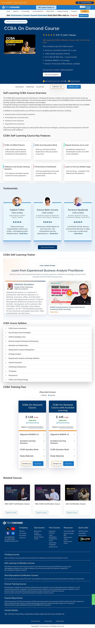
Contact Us (74, 11)
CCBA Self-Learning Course (45, 566)
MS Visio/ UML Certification (59, 568)
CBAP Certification (65, 601)
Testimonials (30, 87)
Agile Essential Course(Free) (54, 579)
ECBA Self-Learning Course (62, 566)
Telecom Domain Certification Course (42, 589)
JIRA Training (41, 579)
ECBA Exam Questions (39, 601)
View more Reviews (47, 247)
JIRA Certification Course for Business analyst (37, 568)
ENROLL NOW (74, 87)
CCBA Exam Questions (25, 601)
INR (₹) (44, 395)
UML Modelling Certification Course (14, 568)
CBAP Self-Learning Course (12, 566)
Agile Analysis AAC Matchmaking (25, 603)
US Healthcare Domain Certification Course (66, 589)
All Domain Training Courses (44, 593)
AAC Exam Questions (53, 601)
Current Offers (26, 11)
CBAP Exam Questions (10, 601)
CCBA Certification (77, 601)
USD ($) (52, 395)
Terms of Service (35, 621)
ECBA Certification (9, 603)
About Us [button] (15, 11)
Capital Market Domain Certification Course (66, 587)
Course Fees (40, 87)
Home (8, 11)
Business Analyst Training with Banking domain (17, 591)
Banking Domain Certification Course (14, 587)
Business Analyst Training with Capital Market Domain (19, 593)
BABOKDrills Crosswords (43, 605)
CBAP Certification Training (12, 558)
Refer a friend (50, 11)
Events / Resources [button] (38, 11)
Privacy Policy (48, 621)
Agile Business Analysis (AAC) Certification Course (35, 558)
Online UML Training (30, 579)
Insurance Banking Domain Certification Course (17, 589)
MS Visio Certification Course (59, 558)
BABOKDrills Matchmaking (11, 605)
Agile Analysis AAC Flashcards (45, 603)
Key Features (19, 87)
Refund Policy (60, 621)
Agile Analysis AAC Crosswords (64, 603)
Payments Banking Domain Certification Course (40, 587)
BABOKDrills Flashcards (27, 605)
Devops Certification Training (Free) (73, 579)
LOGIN (85, 11)
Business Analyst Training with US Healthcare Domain (48, 591)
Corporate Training (62, 11)
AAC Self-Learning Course (28, 566)
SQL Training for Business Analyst (13, 579)
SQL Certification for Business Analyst (14, 570)
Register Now (84, 15)
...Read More (23, 233)
